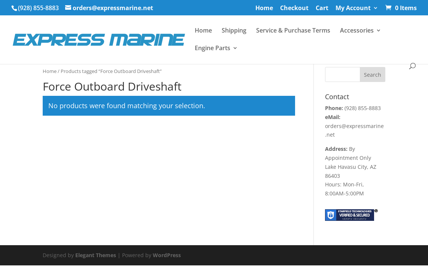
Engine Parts (212, 48)
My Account (353, 8)
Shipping (234, 31)
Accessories (357, 31)
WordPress (167, 255)
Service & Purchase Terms (293, 31)
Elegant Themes (95, 255)
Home (264, 8)
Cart (322, 8)
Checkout (294, 8)
